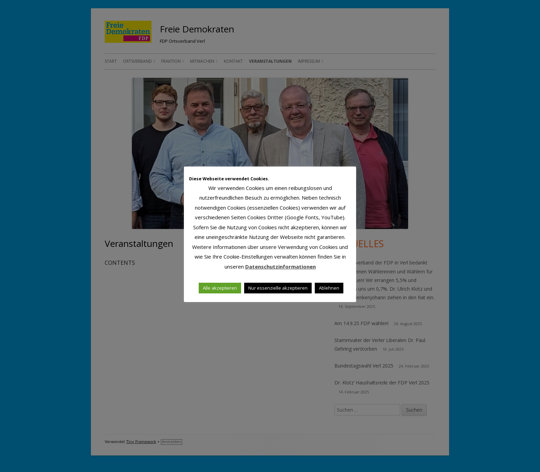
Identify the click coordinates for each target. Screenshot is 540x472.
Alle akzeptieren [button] (220, 288)
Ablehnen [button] (329, 288)
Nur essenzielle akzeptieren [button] (278, 288)
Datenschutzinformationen (280, 266)
